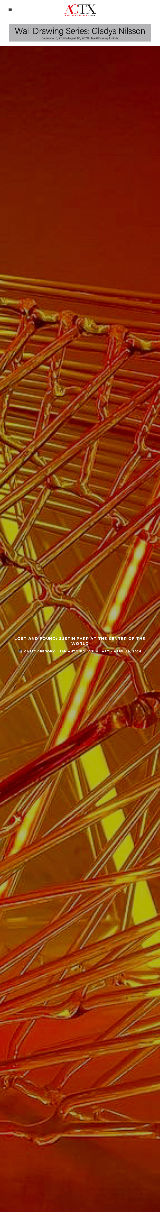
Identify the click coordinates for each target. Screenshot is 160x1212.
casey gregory (39, 651)
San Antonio (72, 651)
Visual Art (98, 651)
